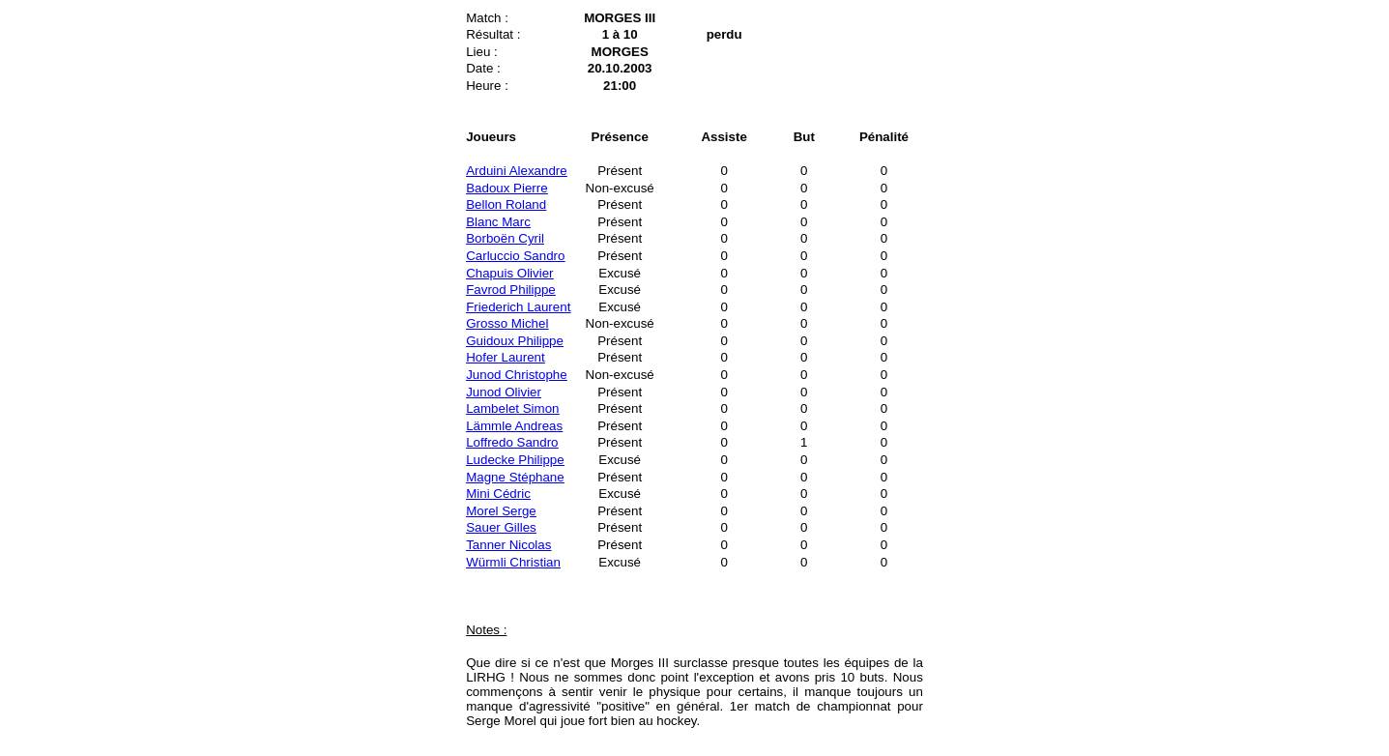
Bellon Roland (506, 204)
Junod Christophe (516, 374)
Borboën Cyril (505, 238)
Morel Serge (501, 511)
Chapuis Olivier (509, 273)
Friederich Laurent (518, 307)
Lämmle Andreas (514, 426)
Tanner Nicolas (508, 545)
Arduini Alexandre (516, 170)
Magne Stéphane (515, 477)
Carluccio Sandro (515, 255)
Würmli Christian (513, 562)
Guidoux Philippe (515, 341)
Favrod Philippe (511, 289)
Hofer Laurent (505, 357)
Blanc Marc (498, 222)
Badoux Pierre (506, 188)
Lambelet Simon (512, 408)
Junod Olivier (503, 392)
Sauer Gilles (501, 527)
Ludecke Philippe (515, 459)
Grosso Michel (507, 323)
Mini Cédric (498, 493)
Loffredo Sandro (512, 442)
